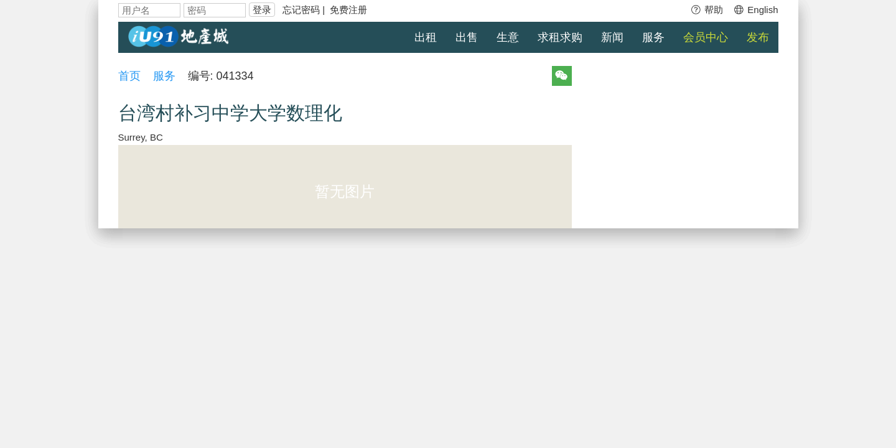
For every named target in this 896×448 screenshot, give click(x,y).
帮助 (706, 9)
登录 (262, 9)
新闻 (612, 37)
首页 (129, 76)
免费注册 (348, 9)
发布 (758, 37)
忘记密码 (301, 9)
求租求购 (560, 37)
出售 (466, 37)
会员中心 (705, 37)
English (755, 9)
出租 (425, 37)
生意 (508, 37)
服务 (653, 37)
